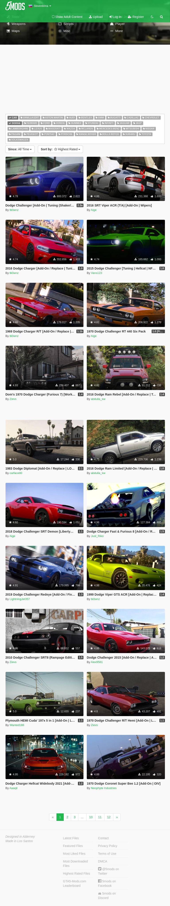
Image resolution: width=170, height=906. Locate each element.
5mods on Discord (107, 896)
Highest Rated (60, 149)
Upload (95, 17)
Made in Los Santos (19, 841)
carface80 (16, 473)
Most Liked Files (74, 853)
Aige (94, 210)
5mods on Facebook (107, 883)
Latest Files (71, 838)
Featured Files (73, 846)
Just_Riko (97, 536)
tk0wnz (14, 210)
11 (100, 817)
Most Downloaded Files (75, 864)
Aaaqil (13, 788)
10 (91, 817)
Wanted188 (17, 725)
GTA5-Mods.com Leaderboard (74, 883)
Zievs (13, 399)
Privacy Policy (107, 846)
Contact (103, 838)
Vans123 (96, 273)
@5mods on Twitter (108, 871)
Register (136, 17)
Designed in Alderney (20, 836)
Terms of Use (107, 853)
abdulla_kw (98, 399)
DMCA (102, 861)
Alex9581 (97, 662)
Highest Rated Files (76, 873)
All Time (20, 149)
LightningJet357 (20, 599)
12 (109, 817)
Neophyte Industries (104, 788)
